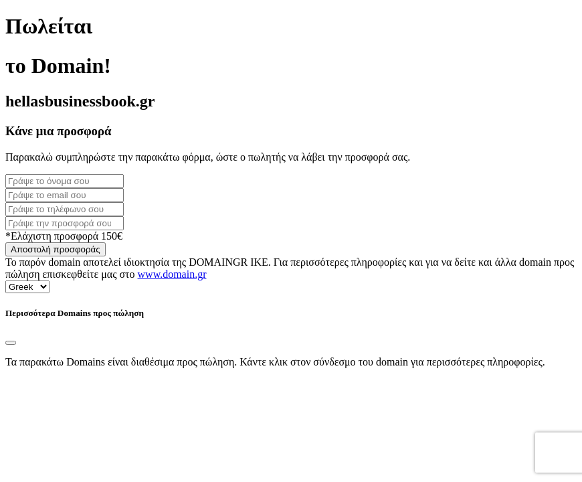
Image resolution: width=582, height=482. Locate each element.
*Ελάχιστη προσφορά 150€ (63, 236)
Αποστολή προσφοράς (55, 249)
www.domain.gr (172, 274)
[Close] (10, 343)
